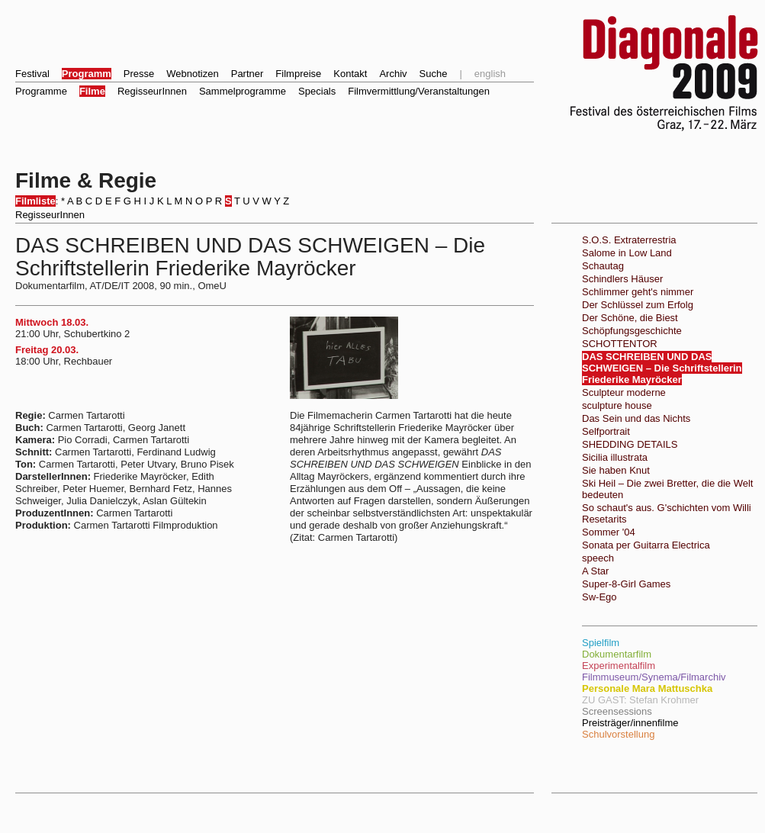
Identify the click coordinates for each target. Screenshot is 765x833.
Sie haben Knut (616, 470)
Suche (433, 73)
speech (598, 558)
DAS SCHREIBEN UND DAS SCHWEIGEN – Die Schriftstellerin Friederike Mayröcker (662, 368)
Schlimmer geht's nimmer (637, 292)
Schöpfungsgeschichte (632, 330)
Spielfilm (600, 642)
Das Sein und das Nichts (636, 418)
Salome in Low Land (627, 253)
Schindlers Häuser (622, 279)
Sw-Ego (599, 597)
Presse (139, 73)
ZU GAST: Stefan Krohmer (640, 700)
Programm (86, 73)
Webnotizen (192, 73)
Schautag (603, 266)
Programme (41, 91)
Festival (32, 73)
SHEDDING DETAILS (629, 444)
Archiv (393, 73)
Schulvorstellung (618, 734)
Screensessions (617, 711)
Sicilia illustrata (615, 457)
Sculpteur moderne (624, 392)
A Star (595, 571)
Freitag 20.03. (47, 349)
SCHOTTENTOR (619, 343)
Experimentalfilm (618, 665)
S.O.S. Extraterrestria (629, 240)
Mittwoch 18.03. (51, 322)
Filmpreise (298, 73)
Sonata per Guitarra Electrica (646, 545)
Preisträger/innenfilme (630, 722)
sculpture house (617, 405)
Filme (92, 91)
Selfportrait (606, 431)
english (490, 73)
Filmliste (35, 201)
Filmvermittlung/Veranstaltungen (419, 91)
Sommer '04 (608, 532)
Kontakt (350, 73)
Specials (317, 91)
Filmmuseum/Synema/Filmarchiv (654, 677)
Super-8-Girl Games (626, 584)
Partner (247, 73)
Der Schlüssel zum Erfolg (637, 304)
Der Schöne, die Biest (630, 317)
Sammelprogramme (242, 91)
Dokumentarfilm (616, 654)
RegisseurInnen (152, 91)
